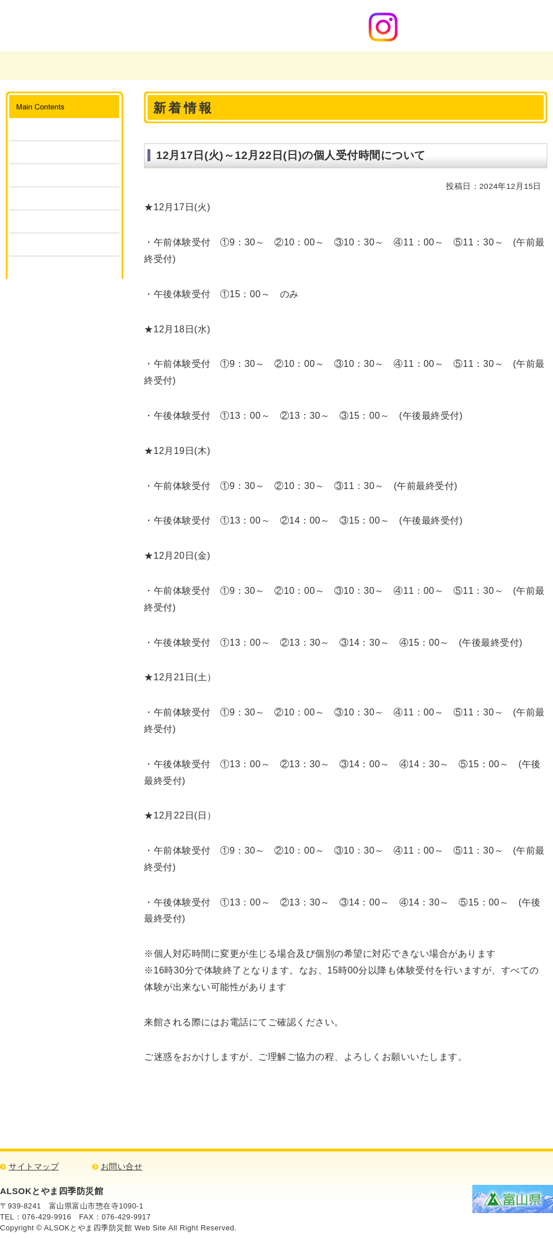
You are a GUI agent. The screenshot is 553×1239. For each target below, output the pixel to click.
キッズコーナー (64, 221)
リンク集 (64, 267)
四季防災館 (288, 65)
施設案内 (64, 129)
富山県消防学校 (182, 65)
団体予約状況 (64, 198)
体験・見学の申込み (64, 175)
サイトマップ (34, 1166)
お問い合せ (122, 1166)
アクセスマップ (499, 65)
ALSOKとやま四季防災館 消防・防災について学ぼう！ (137, 25)
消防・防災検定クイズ (64, 244)
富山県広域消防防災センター (64, 65)
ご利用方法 (64, 152)
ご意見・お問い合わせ (393, 65)
